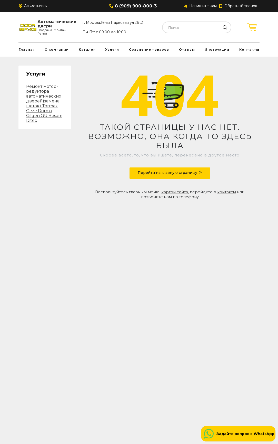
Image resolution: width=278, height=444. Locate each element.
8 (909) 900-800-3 (136, 5)
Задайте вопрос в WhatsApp (245, 433)
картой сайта (174, 191)
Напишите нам (203, 6)
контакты (226, 191)
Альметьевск (35, 6)
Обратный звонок (240, 6)
